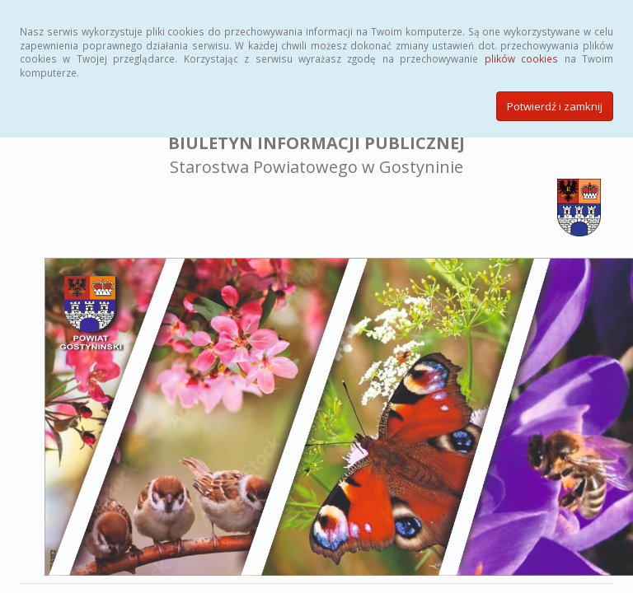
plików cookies (521, 58)
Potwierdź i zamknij (555, 106)
